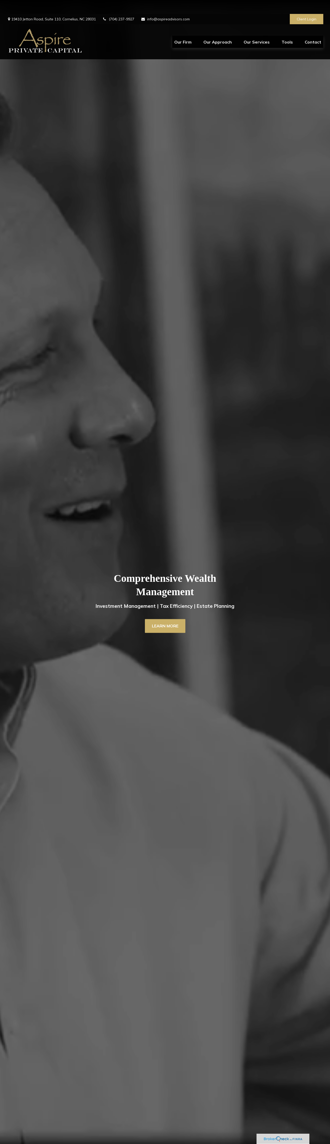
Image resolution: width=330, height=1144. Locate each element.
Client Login (306, 5)
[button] (183, 28)
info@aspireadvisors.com (165, 5)
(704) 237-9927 (118, 5)
